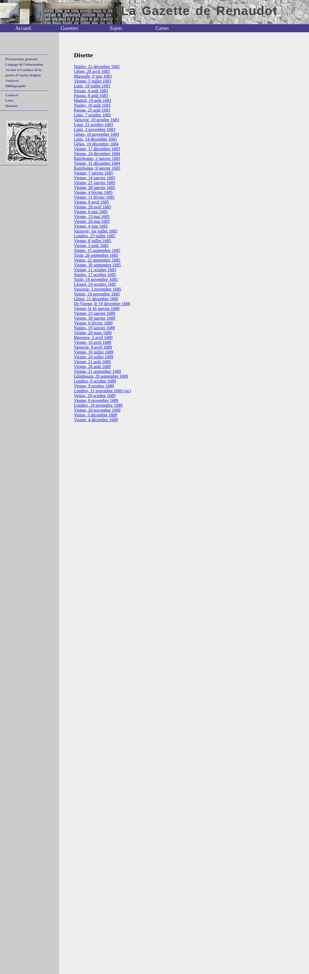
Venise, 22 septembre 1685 (97, 260)
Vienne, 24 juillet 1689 (93, 357)
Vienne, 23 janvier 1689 (94, 313)
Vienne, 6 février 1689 (93, 323)
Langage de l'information (24, 64)
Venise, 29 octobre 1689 (95, 395)
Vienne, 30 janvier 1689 (94, 318)
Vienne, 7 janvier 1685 (93, 173)
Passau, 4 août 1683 (91, 90)
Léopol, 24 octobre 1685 (95, 284)
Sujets (116, 28)
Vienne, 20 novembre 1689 (97, 410)
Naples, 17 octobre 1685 (95, 274)
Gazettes (69, 28)
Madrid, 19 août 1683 (92, 100)
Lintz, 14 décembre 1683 (95, 139)
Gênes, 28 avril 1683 (92, 71)
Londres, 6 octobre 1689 (95, 381)
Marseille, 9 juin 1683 (93, 76)
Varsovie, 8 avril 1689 (93, 347)
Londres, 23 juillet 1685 (94, 236)
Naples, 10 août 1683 (92, 105)
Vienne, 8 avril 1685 (91, 202)
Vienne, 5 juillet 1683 (92, 81)
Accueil (23, 28)
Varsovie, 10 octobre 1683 (96, 119)
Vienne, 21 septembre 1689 (97, 371)
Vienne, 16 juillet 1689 (93, 352)
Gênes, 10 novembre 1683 (96, 134)
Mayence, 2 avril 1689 (93, 337)
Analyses (12, 81)
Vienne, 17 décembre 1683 (97, 149)
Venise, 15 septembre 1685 (97, 250)
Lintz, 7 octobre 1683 (92, 115)
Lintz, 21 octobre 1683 (93, 124)
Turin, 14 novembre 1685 (96, 279)
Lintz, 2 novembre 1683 (94, 129)
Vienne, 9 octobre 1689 (94, 386)
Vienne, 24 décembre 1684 (97, 153)
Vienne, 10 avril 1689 (92, 342)
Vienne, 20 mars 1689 (93, 332)
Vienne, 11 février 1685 (94, 197)
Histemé (11, 106)
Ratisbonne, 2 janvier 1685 (97, 158)
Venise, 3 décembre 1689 (95, 415)
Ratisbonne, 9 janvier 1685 (97, 168)
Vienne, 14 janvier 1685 (94, 178)
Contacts (12, 95)
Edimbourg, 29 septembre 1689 (101, 376)
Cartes (162, 28)
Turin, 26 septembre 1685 (96, 255)
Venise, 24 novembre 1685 (97, 294)
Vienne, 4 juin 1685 (91, 226)
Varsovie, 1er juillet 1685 (95, 231)
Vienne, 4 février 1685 (93, 192)
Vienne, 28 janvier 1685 (94, 187)
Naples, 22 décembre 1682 (97, 66)
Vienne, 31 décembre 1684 (97, 163)
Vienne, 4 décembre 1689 (96, 420)
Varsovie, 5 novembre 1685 (97, 289)
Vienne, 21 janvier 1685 (94, 182)
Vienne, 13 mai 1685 (92, 216)
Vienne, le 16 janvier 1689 (96, 308)
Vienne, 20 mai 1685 (92, 221)
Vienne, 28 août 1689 (92, 366)
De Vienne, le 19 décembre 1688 (102, 303)
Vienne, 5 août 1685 (91, 245)
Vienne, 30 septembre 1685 (97, 265)
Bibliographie (15, 86)
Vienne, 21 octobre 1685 (95, 269)
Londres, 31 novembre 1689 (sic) (102, 390)
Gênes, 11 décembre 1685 (96, 299)
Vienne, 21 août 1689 (92, 361)
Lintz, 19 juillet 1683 (92, 86)
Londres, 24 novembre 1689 (98, 405)
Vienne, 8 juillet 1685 (92, 240)
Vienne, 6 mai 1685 (90, 211)
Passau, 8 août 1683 (91, 95)
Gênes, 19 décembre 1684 (96, 144)
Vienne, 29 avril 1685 (92, 207)
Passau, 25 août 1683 (92, 110)
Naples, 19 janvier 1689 (94, 328)
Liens (9, 100)
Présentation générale (21, 59)
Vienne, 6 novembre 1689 (96, 400)
